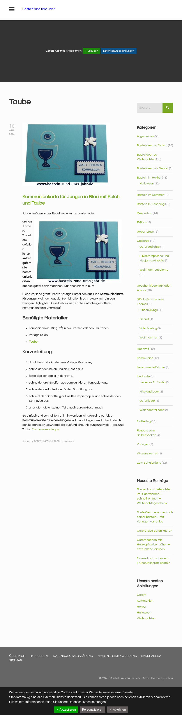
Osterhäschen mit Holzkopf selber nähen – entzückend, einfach (153, 544)
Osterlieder (147, 400)
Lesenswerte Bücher (151, 367)
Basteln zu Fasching (150, 204)
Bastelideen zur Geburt (152, 168)
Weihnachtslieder (152, 410)
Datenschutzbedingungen (118, 50)
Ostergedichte (150, 246)
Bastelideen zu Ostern (152, 145)
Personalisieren (92, 709)
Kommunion (145, 358)
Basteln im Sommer (150, 194)
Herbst (141, 606)
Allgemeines (145, 136)
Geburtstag (145, 231)
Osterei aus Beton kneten (154, 530)
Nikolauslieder (149, 391)
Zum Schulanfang (149, 462)
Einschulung (148, 310)
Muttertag (144, 421)
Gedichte (143, 240)
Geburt (144, 319)
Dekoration (144, 213)
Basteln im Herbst (149, 177)
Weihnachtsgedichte (154, 269)
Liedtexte (143, 376)
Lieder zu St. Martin (153, 382)
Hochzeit (143, 348)
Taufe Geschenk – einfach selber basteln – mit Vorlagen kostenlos (155, 517)
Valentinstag (148, 328)
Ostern (142, 594)
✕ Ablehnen (118, 709)
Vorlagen (143, 444)
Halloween (147, 183)
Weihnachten (149, 337)
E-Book (142, 222)
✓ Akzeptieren (66, 709)
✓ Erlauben (91, 50)
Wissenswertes (147, 453)
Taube (33, 341)
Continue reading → (45, 429)
